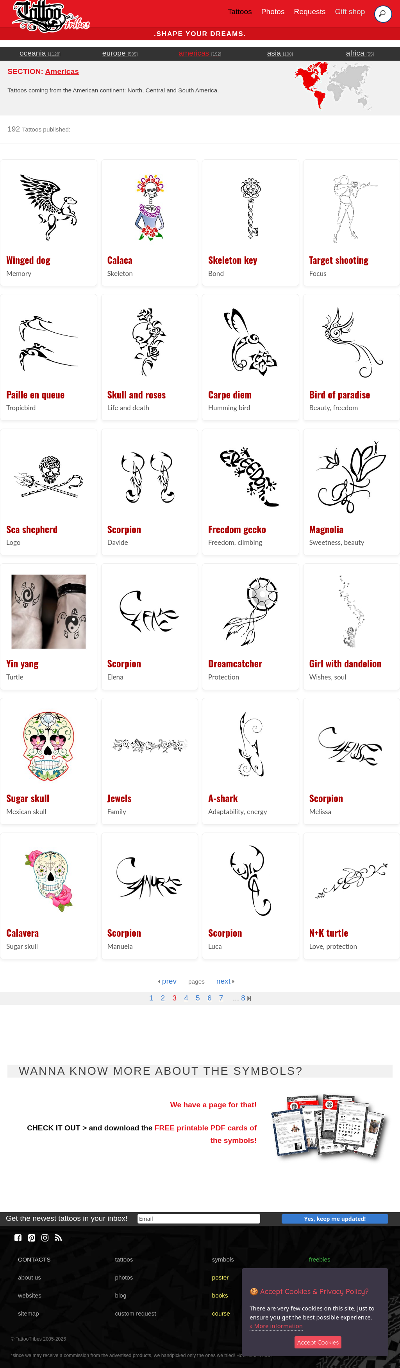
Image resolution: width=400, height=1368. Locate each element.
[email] (199, 1219)
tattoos (124, 1259)
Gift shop (350, 11)
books (220, 1295)
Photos (273, 11)
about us (29, 1277)
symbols (223, 1259)
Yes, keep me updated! (335, 1218)
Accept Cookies (318, 1342)
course (221, 1313)
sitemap (28, 1313)
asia (280, 53)
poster (220, 1277)
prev (167, 981)
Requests (310, 11)
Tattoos (240, 11)
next (225, 981)
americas (200, 53)
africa (360, 53)
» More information (276, 1326)
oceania (40, 53)
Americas (62, 71)
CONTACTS (34, 1259)
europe (120, 53)
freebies (319, 1259)
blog (120, 1295)
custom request (135, 1313)
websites (29, 1295)
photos (124, 1277)
